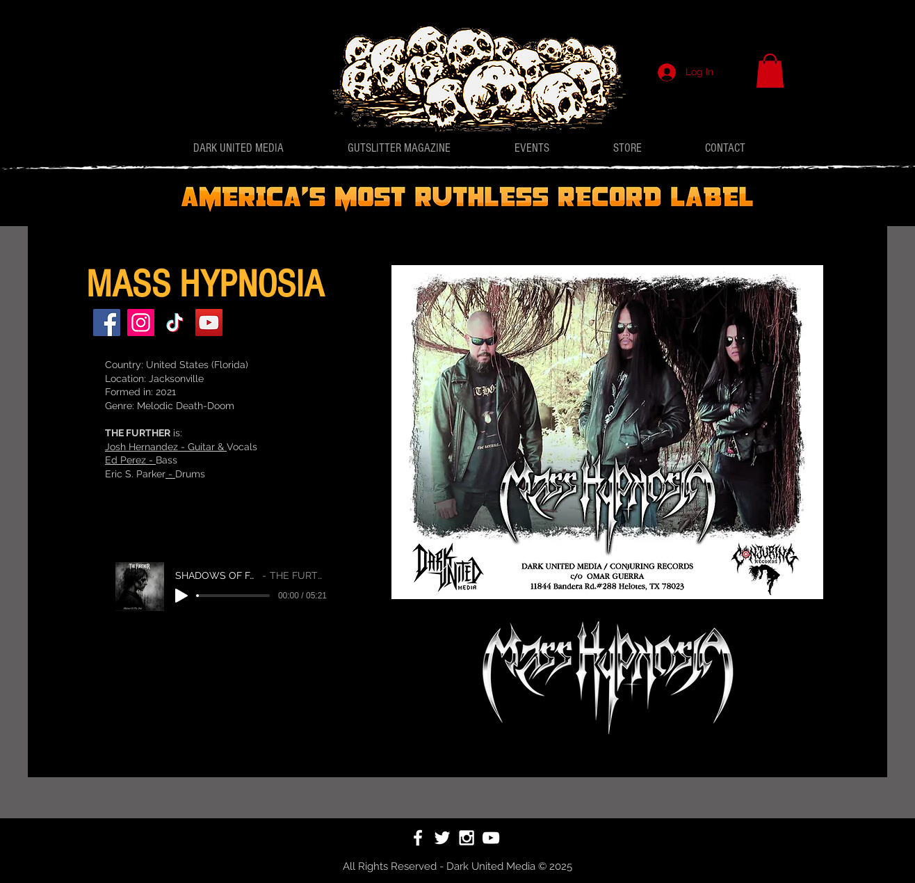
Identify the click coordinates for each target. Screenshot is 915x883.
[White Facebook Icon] (417, 837)
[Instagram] (140, 322)
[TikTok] (174, 322)
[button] (770, 71)
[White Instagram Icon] (466, 837)
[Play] (181, 596)
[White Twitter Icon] (442, 837)
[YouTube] (208, 322)
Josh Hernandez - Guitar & (166, 446)
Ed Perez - (130, 460)
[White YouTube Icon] (490, 837)
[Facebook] (106, 322)
